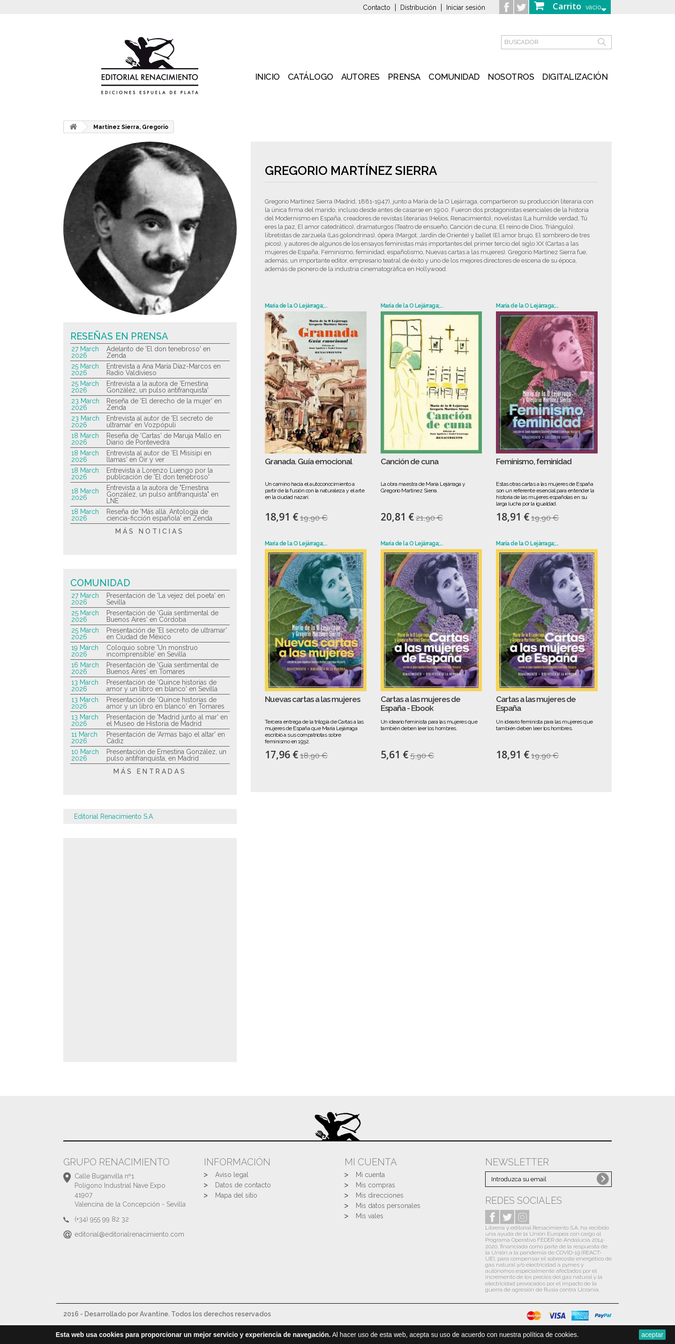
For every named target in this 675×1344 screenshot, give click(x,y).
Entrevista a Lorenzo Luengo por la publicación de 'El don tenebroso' (159, 474)
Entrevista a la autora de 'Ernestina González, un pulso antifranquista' (157, 387)
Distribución (418, 7)
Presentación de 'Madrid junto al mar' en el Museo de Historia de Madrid (167, 720)
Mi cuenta (370, 1174)
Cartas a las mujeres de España (536, 703)
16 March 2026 (85, 668)
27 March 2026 (85, 352)
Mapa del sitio (236, 1195)
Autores (360, 77)
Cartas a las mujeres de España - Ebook (420, 703)
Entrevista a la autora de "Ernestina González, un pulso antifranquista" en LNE (162, 494)
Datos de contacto (243, 1185)
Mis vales (369, 1216)
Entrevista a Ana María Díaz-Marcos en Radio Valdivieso (163, 369)
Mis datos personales (388, 1205)
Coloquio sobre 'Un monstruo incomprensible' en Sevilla (152, 651)
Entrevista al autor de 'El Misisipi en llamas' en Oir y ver (158, 456)
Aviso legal (231, 1174)
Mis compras (375, 1185)
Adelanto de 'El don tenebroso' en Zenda (158, 352)
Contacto (376, 7)
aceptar (652, 1334)
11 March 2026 (84, 738)
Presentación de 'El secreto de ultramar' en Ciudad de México (166, 634)
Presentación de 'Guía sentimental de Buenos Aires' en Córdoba (162, 616)
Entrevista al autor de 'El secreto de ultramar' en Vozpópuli (159, 422)
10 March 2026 (85, 755)
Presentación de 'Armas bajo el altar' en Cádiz (165, 738)
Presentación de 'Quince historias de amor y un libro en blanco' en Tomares (165, 703)
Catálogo (310, 77)
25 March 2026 (85, 369)
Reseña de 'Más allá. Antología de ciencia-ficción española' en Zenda (159, 515)
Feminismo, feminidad (533, 461)
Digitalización (575, 77)
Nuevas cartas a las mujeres (312, 699)
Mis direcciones (380, 1195)
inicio (267, 77)
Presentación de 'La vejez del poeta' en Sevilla (165, 599)
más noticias (149, 531)
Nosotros (511, 77)
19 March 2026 (84, 651)
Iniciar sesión (465, 7)
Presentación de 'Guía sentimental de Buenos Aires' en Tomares (162, 668)
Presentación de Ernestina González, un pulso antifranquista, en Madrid (166, 755)
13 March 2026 (84, 686)
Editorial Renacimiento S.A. (114, 816)
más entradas (150, 771)
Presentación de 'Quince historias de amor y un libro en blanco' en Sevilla (162, 686)
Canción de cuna (409, 461)
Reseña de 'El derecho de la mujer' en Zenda (164, 404)
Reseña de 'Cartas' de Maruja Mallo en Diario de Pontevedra (163, 439)
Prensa (404, 77)
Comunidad (454, 77)
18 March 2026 (85, 439)
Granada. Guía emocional (308, 461)
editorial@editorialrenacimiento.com (129, 1234)
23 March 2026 (85, 404)
